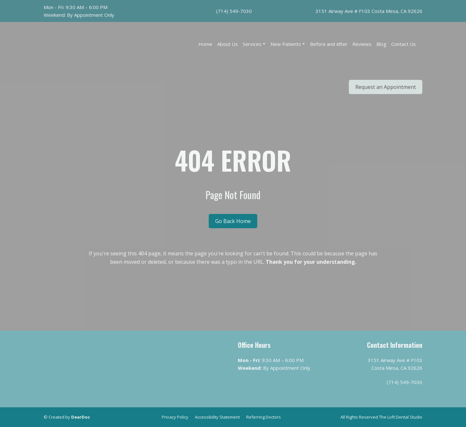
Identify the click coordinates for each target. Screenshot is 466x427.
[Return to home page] (78, 67)
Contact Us (403, 44)
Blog (381, 44)
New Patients (286, 44)
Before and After (329, 44)
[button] (385, 87)
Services (252, 44)
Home (205, 44)
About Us (227, 44)
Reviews (362, 44)
